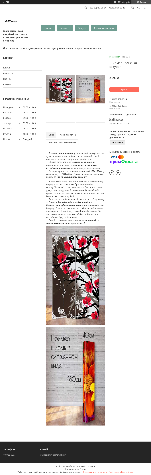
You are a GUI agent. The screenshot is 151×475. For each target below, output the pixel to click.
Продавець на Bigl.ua (75, 469)
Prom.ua (91, 466)
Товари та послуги (17, 48)
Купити (124, 89)
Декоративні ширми (39, 48)
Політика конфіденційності (121, 472)
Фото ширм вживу (104, 27)
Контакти (65, 27)
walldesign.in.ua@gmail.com (53, 454)
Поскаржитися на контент (95, 472)
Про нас (7, 78)
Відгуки (82, 27)
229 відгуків (124, 2)
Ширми (48, 27)
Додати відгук (139, 7)
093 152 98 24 (9, 454)
